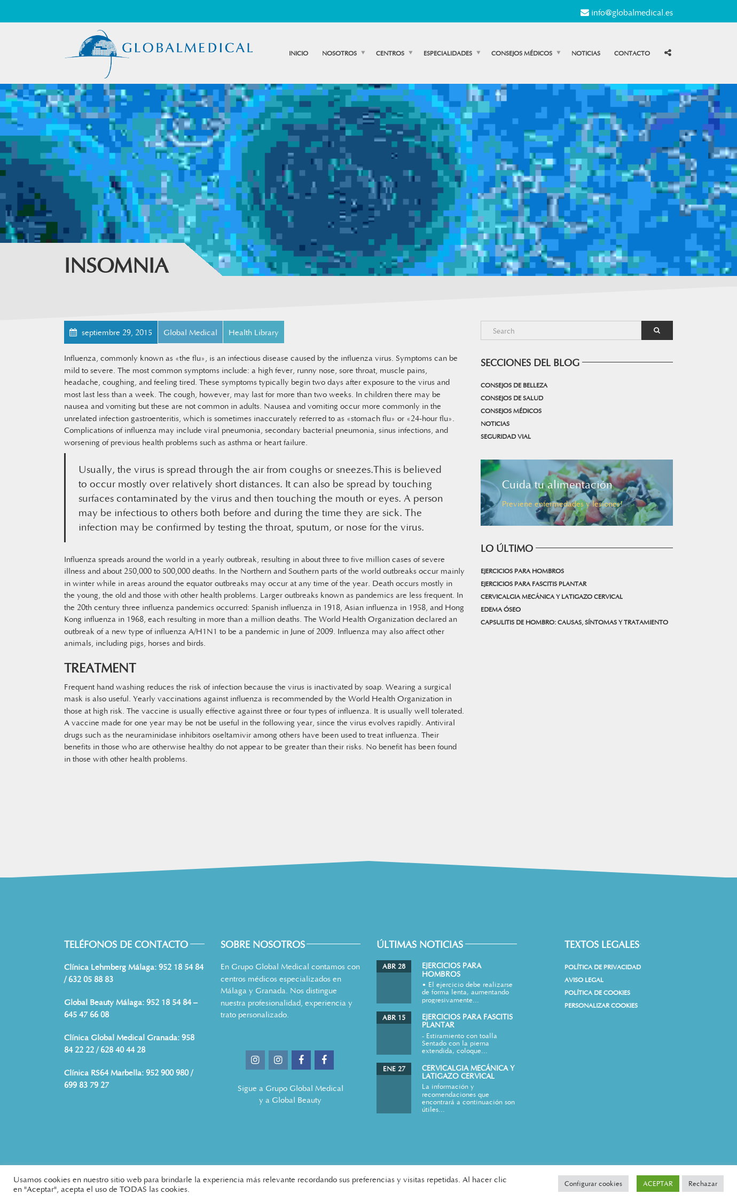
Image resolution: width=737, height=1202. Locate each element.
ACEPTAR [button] (658, 1183)
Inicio (298, 53)
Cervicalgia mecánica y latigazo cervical (552, 596)
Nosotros (339, 53)
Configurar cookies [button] (593, 1183)
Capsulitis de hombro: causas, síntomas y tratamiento (574, 622)
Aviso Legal (583, 979)
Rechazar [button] (702, 1183)
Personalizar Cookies (601, 1005)
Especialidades (448, 53)
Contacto (632, 53)
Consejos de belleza (514, 385)
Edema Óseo (501, 609)
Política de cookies (597, 992)
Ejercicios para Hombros (522, 570)
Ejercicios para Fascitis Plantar (533, 583)
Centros (390, 53)
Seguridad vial (506, 436)
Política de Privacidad (602, 966)
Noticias (585, 53)
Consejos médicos (521, 53)
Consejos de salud (512, 397)
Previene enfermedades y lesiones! (562, 503)
